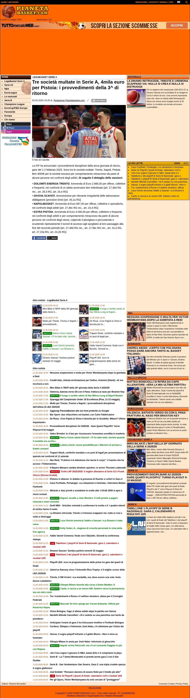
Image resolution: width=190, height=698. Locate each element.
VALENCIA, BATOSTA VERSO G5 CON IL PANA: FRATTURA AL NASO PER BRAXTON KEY (156, 414)
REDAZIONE (95, 688)
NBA (130, 313)
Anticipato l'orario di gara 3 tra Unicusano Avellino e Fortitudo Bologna (87, 622)
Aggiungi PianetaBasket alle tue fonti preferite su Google (79, 411)
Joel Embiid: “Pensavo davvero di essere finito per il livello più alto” (85, 672)
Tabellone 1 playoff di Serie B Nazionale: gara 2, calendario (160, 179)
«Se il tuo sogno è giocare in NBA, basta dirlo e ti (155, 173)
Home (5, 77)
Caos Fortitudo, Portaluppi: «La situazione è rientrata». (157, 167)
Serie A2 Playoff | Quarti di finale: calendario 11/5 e (156, 170)
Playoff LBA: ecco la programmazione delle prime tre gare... (105, 361)
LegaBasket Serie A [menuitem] (13, 81)
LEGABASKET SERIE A (140, 439)
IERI (186, 163)
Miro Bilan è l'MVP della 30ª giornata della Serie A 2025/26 (80, 387)
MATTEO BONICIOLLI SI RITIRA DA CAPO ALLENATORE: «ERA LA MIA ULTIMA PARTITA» (156, 383)
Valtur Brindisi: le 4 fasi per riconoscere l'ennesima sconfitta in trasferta (87, 433)
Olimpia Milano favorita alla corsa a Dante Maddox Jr (82, 584)
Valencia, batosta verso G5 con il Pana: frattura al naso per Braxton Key (87, 392)
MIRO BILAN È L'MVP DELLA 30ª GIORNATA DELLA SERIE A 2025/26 (154, 445)
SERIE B (132, 504)
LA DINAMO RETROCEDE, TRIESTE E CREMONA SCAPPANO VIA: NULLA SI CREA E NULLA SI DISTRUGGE (157, 83)
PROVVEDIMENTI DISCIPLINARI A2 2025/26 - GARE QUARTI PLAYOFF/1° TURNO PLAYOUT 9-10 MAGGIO (157, 477)
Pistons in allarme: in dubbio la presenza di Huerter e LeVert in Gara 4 (86, 479)
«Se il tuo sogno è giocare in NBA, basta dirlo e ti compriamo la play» (86, 653)
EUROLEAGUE (135, 409)
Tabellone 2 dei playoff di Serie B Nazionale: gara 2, (156, 176)
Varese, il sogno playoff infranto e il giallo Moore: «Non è (158, 184)
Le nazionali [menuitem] (9, 96)
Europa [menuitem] (7, 116)
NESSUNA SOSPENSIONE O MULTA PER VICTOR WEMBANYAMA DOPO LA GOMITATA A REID (157, 318)
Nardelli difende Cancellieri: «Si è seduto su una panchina (159, 182)
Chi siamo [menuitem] (8, 119)
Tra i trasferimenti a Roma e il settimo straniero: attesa (157, 187)
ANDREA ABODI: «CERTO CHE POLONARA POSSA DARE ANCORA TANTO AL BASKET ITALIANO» (154, 350)
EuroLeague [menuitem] (9, 92)
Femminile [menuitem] (8, 112)
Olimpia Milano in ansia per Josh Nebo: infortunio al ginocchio (82, 641)
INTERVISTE (134, 344)
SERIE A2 (133, 470)
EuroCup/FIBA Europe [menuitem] (14, 108)
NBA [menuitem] (5, 89)
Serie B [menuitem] (7, 100)
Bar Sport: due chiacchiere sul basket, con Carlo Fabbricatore (82, 414)
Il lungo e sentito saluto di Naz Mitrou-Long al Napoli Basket (86, 395)
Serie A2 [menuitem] (7, 85)
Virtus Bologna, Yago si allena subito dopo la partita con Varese (83, 611)
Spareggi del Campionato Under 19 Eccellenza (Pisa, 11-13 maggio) (85, 399)
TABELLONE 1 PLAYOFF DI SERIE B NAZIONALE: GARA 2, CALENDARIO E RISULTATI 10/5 (151, 511)
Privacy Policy (182, 684)
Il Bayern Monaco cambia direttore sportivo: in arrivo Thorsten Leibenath (88, 467)
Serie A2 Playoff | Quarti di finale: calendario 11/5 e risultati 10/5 (86, 676)
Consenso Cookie (166, 684)
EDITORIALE (134, 77)
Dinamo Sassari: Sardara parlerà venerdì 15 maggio (77, 550)
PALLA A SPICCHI (137, 378)
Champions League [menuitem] (13, 104)
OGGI (177, 163)
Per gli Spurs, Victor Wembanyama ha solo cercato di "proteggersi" (85, 679)
